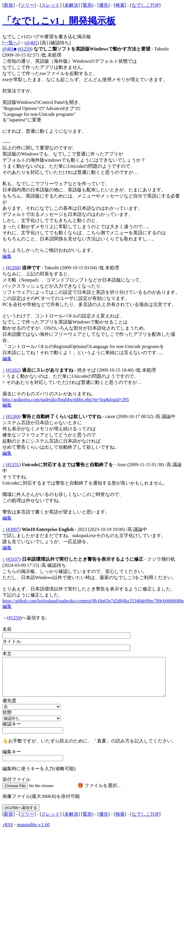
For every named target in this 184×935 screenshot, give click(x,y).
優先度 (9, 700)
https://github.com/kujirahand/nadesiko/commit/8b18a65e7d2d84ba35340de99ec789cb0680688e (93, 600)
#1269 (13, 416)
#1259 (25, 48)
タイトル (11, 641)
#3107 (13, 559)
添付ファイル (16, 779)
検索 (120, 5)
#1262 (13, 370)
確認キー (11, 723)
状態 (7, 712)
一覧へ (11, 42)
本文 (7, 653)
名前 (7, 629)
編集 (7, 256)
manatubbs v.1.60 (33, 824)
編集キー (11, 751)
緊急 (87, 5)
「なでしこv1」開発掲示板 (59, 20)
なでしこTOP (145, 5)
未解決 (71, 5)
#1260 (13, 267)
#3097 (13, 529)
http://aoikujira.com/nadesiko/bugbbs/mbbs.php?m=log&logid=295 (65, 399)
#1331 (13, 464)
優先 (103, 5)
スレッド (50, 5)
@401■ (9, 48)
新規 (8, 5)
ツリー (27, 5)
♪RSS (7, 824)
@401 (31, 42)
